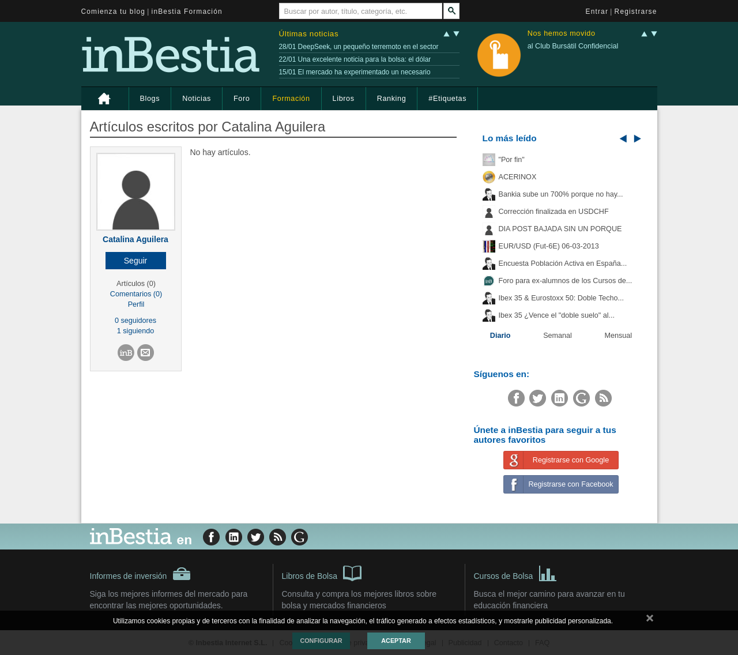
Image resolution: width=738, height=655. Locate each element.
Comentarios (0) (136, 294)
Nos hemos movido (562, 33)
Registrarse (636, 11)
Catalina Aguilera (135, 239)
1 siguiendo (135, 331)
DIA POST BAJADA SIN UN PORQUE (560, 229)
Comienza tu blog (113, 11)
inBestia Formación (187, 11)
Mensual (618, 336)
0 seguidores (135, 321)
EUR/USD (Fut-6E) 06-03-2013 (549, 246)
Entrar (597, 11)
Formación (291, 99)
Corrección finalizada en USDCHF (554, 212)
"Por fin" (512, 160)
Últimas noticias (309, 33)
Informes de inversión (140, 573)
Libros (344, 99)
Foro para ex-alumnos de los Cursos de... (565, 281)
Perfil (136, 304)
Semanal (557, 336)
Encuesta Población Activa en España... (563, 263)
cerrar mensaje (649, 620)
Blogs (150, 99)
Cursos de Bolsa (516, 572)
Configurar (321, 640)
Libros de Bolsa (322, 572)
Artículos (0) (136, 284)
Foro (242, 99)
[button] (135, 260)
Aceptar (396, 640)
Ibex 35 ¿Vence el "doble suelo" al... (557, 315)
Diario (500, 336)
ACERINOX (518, 177)
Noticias (196, 99)
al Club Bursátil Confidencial (573, 46)
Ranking (391, 99)
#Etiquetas (447, 99)
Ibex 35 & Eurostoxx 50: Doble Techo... (561, 298)
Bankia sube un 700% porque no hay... (561, 194)
